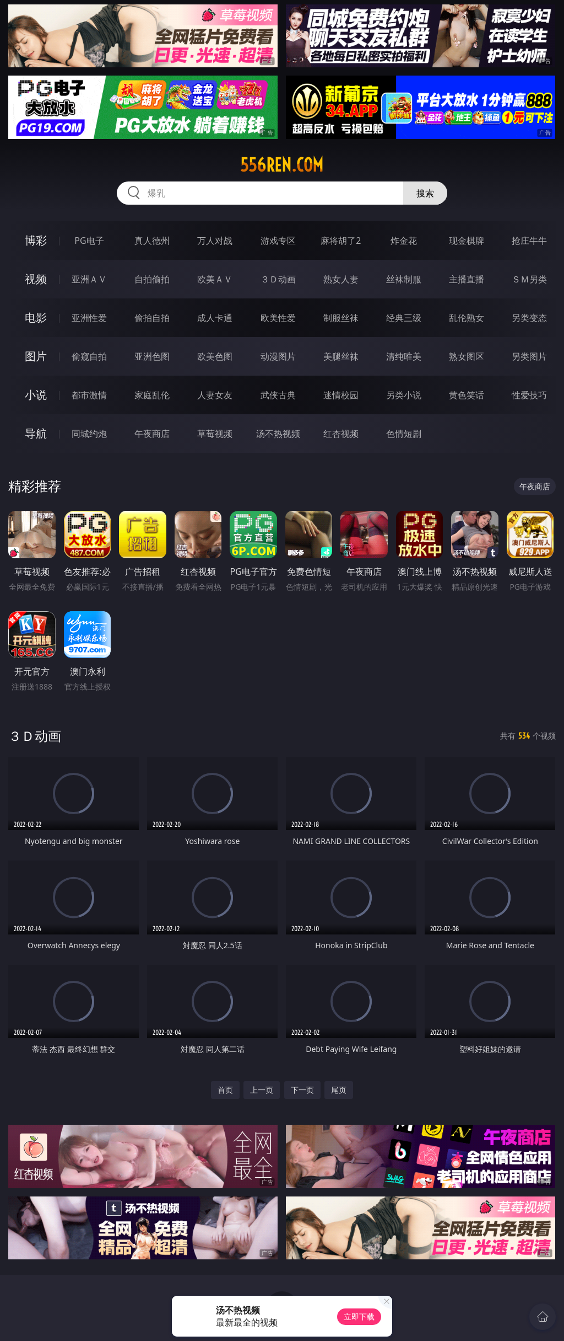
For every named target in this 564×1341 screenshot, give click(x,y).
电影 (36, 317)
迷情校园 (341, 395)
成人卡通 (214, 318)
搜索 (425, 193)
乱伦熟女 (466, 318)
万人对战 (214, 240)
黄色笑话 (466, 395)
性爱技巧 (529, 395)
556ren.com (281, 165)
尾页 (338, 1089)
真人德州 (152, 240)
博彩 (36, 240)
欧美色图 (214, 356)
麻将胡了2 (341, 240)
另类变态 (529, 318)
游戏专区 (278, 240)
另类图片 (529, 356)
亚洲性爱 (89, 318)
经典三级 (403, 318)
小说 (36, 394)
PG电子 (89, 240)
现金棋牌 (466, 240)
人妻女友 (214, 395)
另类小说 (403, 395)
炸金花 (404, 240)
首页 (225, 1089)
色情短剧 (403, 434)
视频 (36, 278)
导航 (36, 433)
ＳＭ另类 (529, 279)
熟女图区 (466, 356)
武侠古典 (278, 395)
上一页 (261, 1089)
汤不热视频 (278, 434)
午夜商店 (152, 434)
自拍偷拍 (152, 279)
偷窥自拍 (89, 356)
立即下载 (359, 1316)
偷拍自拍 (152, 318)
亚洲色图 (152, 356)
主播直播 (466, 279)
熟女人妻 (341, 279)
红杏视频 (341, 434)
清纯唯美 (403, 356)
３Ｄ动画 (278, 279)
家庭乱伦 (152, 395)
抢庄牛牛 (529, 240)
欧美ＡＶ (214, 279)
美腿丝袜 (341, 356)
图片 (36, 356)
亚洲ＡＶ (89, 279)
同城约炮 (89, 434)
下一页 (302, 1089)
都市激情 (89, 395)
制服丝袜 (341, 318)
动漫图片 (278, 356)
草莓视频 (214, 434)
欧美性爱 (278, 318)
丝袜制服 (403, 279)
